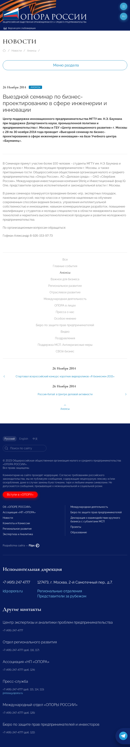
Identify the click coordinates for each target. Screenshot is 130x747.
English (23, 438)
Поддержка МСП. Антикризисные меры (65, 345)
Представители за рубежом (61, 596)
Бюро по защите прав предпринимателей (65, 325)
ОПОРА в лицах (65, 305)
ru (123, 16)
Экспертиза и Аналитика (18, 534)
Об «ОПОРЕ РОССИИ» (17, 506)
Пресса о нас (65, 312)
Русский (10, 438)
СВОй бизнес (65, 351)
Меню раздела (66, 65)
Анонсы (31, 50)
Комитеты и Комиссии (16, 523)
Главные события (65, 266)
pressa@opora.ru (13, 693)
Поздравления (65, 338)
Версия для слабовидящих (20, 28)
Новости (16, 50)
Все (65, 259)
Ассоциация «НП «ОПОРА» (19, 512)
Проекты (75, 526)
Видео (65, 331)
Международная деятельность (65, 299)
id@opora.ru (13, 591)
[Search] (24, 448)
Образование (78, 532)
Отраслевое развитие (65, 292)
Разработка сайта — (21, 545)
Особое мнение (65, 318)
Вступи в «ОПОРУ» (20, 494)
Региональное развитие (65, 286)
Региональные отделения (59, 591)
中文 (35, 438)
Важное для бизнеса (65, 279)
